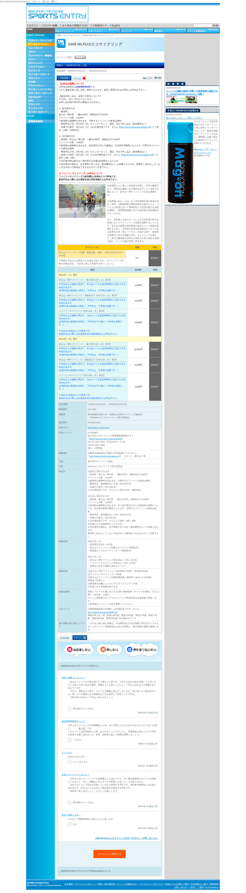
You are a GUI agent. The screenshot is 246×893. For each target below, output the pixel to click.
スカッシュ (40, 78)
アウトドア (40, 104)
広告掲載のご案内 (199, 884)
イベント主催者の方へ (127, 884)
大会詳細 (64, 638)
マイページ (137, 30)
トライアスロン (40, 67)
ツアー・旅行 (40, 59)
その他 (40, 82)
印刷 (159, 78)
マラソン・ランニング (40, 41)
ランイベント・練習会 (40, 56)
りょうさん (67, 752)
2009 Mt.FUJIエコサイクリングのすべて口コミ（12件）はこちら (126, 838)
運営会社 (170, 30)
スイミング (40, 71)
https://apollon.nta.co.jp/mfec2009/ (105, 439)
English (117, 25)
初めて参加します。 (71, 815)
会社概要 (68, 884)
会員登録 (40, 121)
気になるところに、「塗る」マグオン (184, 118)
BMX (40, 101)
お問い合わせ (180, 887)
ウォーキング (40, 48)
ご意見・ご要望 (196, 887)
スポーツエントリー (57, 14)
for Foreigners (211, 887)
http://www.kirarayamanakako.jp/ (135, 127)
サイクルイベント (40, 44)
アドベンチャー (40, 86)
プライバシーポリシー (85, 884)
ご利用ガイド (100, 25)
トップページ (40, 30)
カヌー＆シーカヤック (40, 93)
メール (149, 78)
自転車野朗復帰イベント (73, 721)
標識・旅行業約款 (106, 884)
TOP (59, 35)
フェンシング (40, 108)
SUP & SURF (40, 97)
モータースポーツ (40, 112)
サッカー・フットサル (40, 89)
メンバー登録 (51, 25)
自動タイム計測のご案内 (177, 884)
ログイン (34, 25)
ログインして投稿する (109, 854)
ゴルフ (40, 52)
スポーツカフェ (104, 30)
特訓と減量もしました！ (73, 678)
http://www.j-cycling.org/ (98, 427)
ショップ (71, 30)
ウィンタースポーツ (40, 74)
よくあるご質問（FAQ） (76, 25)
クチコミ (79, 78)
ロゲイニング (40, 63)
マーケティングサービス (152, 884)
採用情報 (214, 884)
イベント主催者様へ (203, 30)
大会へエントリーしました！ (75, 774)
